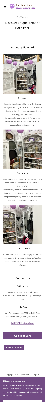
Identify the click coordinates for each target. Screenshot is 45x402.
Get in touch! (22, 335)
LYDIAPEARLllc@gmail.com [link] (22, 323)
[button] (6, 6)
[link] (22, 6)
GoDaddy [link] (27, 384)
